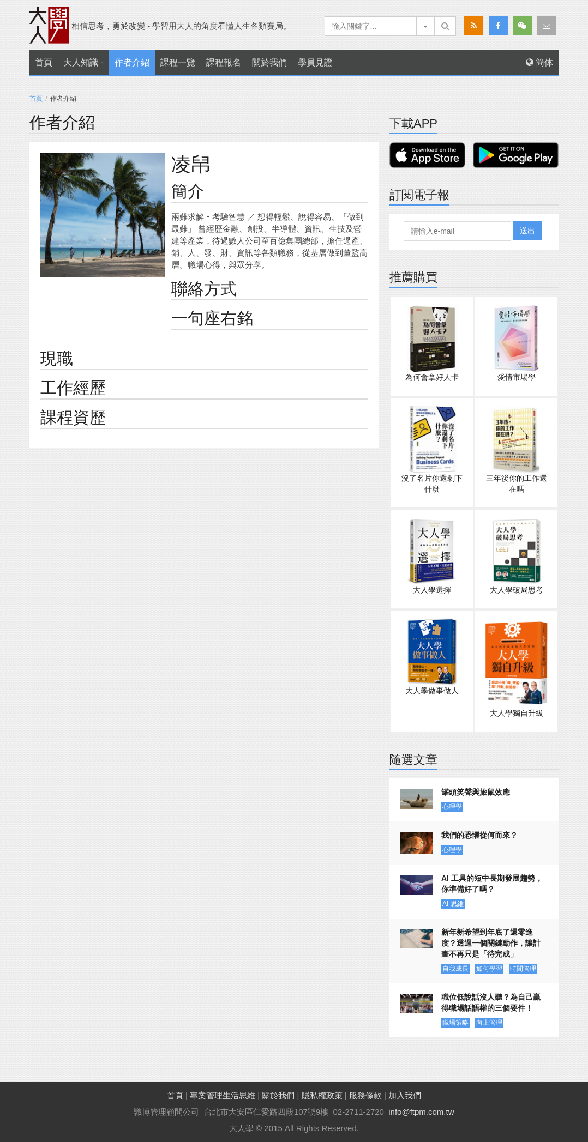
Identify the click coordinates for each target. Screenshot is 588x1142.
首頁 (43, 62)
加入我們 (404, 1095)
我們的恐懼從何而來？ (479, 835)
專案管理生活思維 (222, 1095)
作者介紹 (132, 62)
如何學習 (489, 968)
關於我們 (269, 62)
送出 (527, 230)
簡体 (539, 62)
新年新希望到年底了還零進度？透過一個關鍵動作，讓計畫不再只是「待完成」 (491, 943)
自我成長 (455, 968)
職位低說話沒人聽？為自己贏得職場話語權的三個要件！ (491, 1002)
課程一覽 (177, 62)
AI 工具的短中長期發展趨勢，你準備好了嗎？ (492, 883)
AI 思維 (453, 904)
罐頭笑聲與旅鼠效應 (475, 792)
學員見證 (315, 62)
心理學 (452, 807)
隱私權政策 (322, 1095)
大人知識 (80, 62)
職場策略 (455, 1022)
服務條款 (365, 1095)
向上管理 (489, 1022)
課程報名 (223, 62)
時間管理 (523, 968)
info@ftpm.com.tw (421, 1111)
